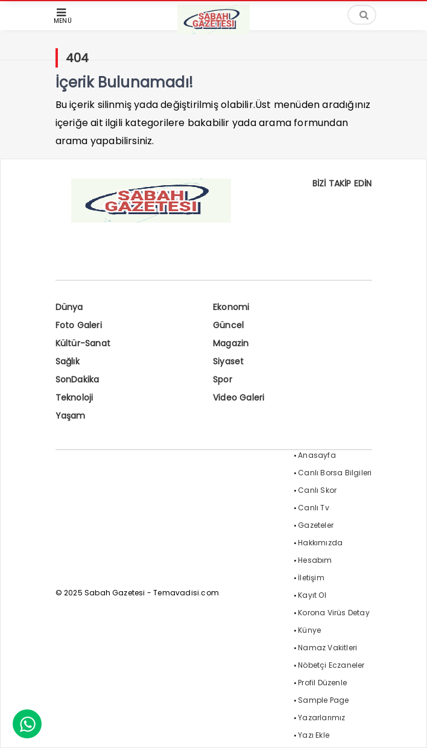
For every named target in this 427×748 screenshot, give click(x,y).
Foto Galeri (78, 325)
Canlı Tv (313, 507)
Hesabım (315, 560)
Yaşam (70, 416)
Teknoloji (74, 397)
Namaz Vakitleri (327, 647)
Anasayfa (317, 455)
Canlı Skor (317, 490)
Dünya (69, 307)
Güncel (228, 325)
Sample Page (323, 700)
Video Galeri (238, 397)
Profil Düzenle (322, 682)
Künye (309, 630)
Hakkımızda (320, 542)
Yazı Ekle (313, 735)
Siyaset (228, 361)
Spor (222, 379)
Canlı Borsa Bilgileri (335, 473)
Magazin (230, 343)
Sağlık (67, 361)
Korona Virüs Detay (334, 612)
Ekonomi (231, 307)
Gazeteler (316, 525)
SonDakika (77, 379)
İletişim (311, 577)
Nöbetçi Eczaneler (331, 665)
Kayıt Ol (312, 595)
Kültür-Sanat (82, 343)
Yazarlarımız (321, 717)
